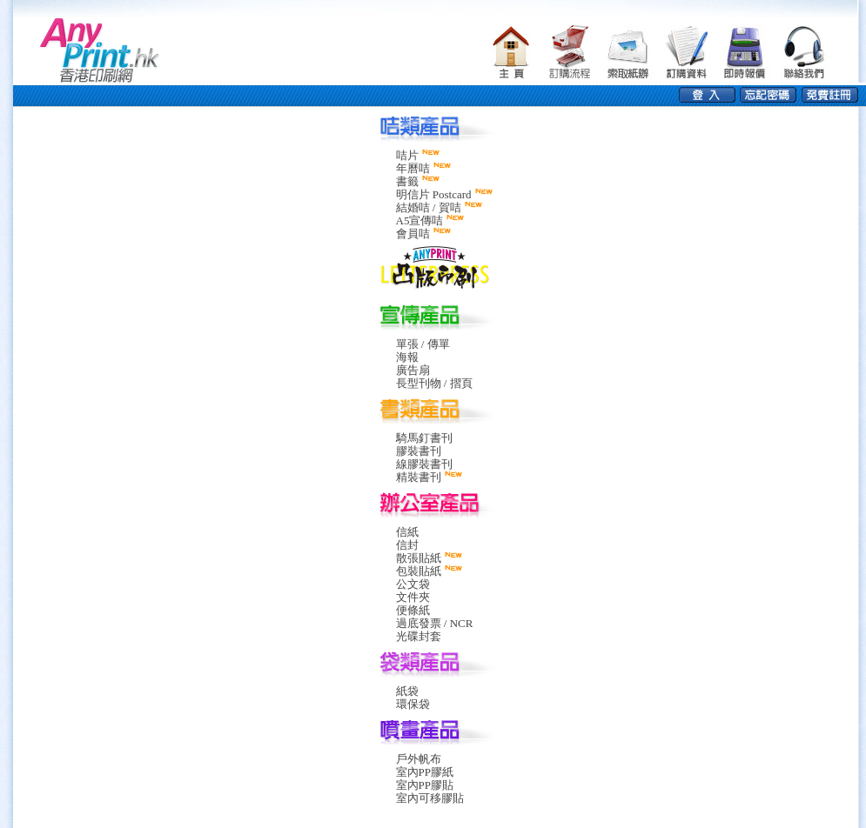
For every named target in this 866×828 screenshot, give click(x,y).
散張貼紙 (418, 557)
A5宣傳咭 (420, 220)
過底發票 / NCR (434, 623)
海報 (407, 357)
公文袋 (413, 584)
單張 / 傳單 (423, 344)
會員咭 (413, 233)
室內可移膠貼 (430, 798)
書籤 (407, 181)
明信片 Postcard (434, 194)
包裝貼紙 (418, 571)
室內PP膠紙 (424, 771)
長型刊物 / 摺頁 (434, 383)
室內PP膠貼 (424, 784)
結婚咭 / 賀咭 (428, 207)
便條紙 (413, 610)
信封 (407, 544)
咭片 (407, 155)
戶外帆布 (418, 758)
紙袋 (407, 691)
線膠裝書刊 (424, 464)
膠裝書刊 (418, 450)
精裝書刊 (418, 477)
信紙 (407, 531)
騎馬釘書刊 (424, 437)
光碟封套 (418, 636)
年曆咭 (413, 168)
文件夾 (413, 597)
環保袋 (413, 704)
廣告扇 (413, 370)
